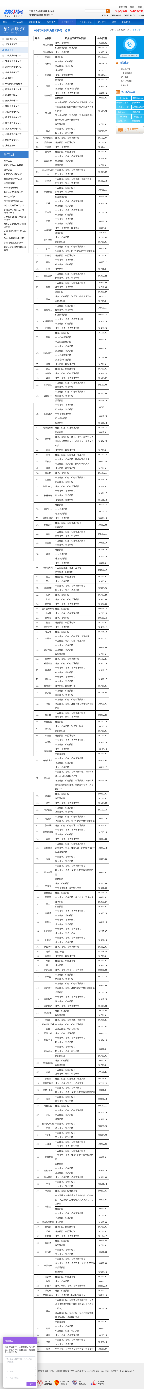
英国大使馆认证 (12, 106)
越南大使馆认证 (12, 72)
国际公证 (8, 170)
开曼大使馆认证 (12, 100)
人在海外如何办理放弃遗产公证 (15, 218)
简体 (140, 7)
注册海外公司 (35, 22)
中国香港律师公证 (138, 107)
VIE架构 (141, 15)
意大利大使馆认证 (13, 67)
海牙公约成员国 (11, 188)
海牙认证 (105, 15)
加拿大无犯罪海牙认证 (14, 205)
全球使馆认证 (11, 44)
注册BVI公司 (116, 15)
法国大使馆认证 (12, 140)
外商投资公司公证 (13, 134)
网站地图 (123, 7)
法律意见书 (10, 145)
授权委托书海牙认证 (13, 179)
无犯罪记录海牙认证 (13, 174)
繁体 (132, 7)
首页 (5, 22)
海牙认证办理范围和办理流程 (15, 248)
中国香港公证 (122, 102)
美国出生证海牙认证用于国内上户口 (15, 211)
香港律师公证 (11, 39)
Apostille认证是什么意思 (14, 238)
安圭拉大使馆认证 (13, 61)
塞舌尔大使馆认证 (13, 123)
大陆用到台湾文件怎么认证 (15, 232)
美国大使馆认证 (12, 112)
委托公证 (124, 98)
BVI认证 (123, 117)
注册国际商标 (85, 22)
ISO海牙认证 (9, 183)
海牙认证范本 (10, 196)
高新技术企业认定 (13, 89)
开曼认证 (138, 117)
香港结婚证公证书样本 (14, 243)
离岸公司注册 (126, 81)
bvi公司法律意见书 (13, 84)
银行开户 (51, 22)
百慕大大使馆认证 (13, 55)
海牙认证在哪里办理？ (14, 192)
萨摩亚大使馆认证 (13, 117)
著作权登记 (10, 78)
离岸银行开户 (126, 69)
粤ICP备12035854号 (127, 1371)
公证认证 (124, 85)
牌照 (114, 22)
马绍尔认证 (124, 107)
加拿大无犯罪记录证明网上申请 (15, 225)
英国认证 (136, 112)
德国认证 (122, 121)
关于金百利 (18, 22)
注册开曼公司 (129, 15)
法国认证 (136, 121)
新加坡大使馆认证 (13, 129)
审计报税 (102, 22)
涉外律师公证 (67, 22)
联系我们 (126, 22)
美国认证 (136, 102)
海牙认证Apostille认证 (13, 165)
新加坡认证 (138, 98)
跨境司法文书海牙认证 (14, 201)
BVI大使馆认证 (12, 95)
